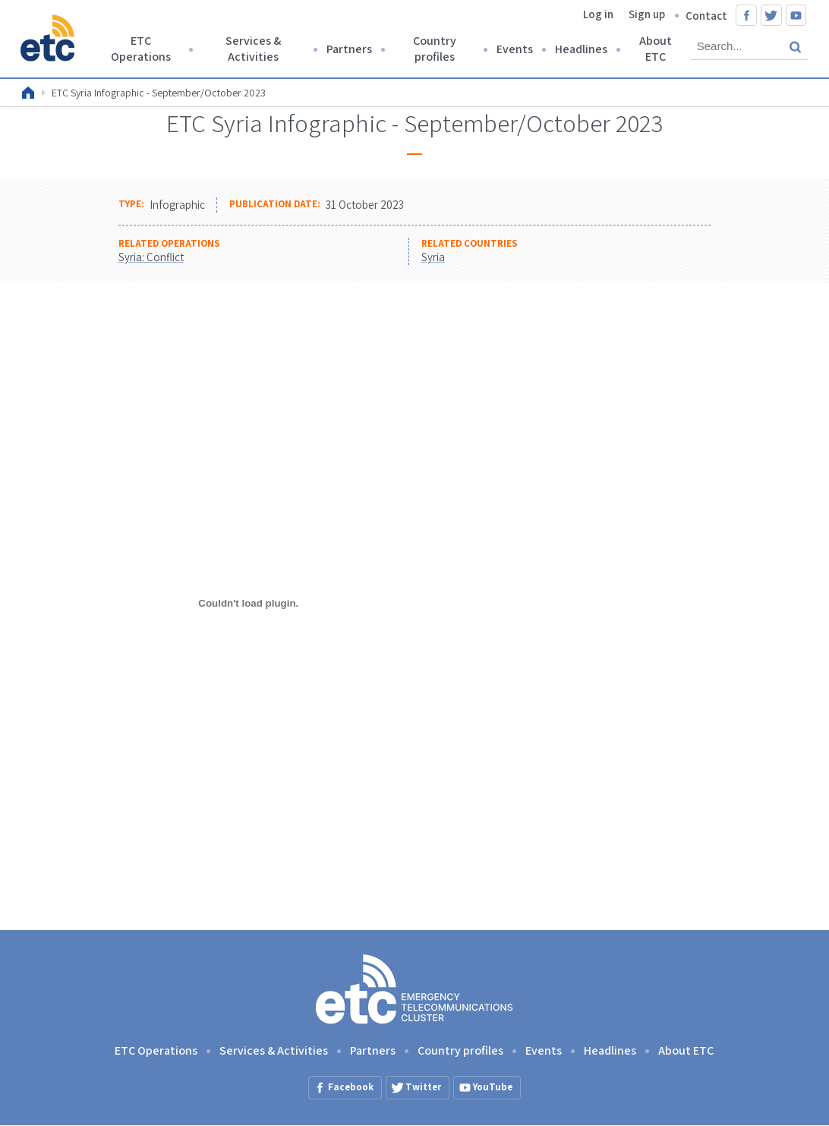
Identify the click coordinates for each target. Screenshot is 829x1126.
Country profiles (434, 49)
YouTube (796, 15)
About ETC (655, 49)
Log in (598, 14)
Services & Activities (253, 49)
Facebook (746, 15)
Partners (349, 49)
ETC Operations (141, 49)
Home (28, 92)
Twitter (771, 15)
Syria (433, 257)
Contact (706, 15)
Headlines (581, 49)
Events (514, 49)
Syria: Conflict (151, 257)
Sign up (647, 14)
